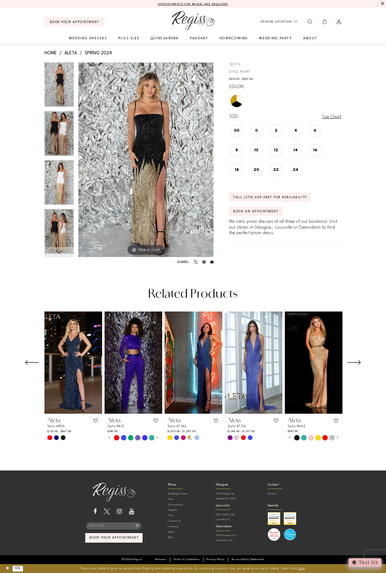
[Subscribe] (137, 526)
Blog (170, 537)
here (301, 568)
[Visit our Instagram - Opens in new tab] (119, 511)
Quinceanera (175, 504)
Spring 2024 (98, 53)
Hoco (171, 515)
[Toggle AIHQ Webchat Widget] (364, 562)
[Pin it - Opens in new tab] (204, 262)
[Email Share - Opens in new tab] (212, 262)
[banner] (193, 20)
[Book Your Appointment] (74, 22)
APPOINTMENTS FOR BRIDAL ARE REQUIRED (193, 4)
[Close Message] (382, 4)
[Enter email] (114, 526)
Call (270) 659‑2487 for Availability (271, 197)
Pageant (172, 510)
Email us (272, 493)
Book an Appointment (256, 211)
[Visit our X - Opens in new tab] (107, 511)
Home (50, 53)
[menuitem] (74, 22)
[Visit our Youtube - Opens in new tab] (131, 511)
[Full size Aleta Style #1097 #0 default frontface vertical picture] (145, 160)
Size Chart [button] (331, 117)
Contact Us (174, 521)
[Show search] (310, 21)
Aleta (70, 53)
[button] (324, 21)
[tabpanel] (59, 86)
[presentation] (73, 363)
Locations (173, 526)
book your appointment (114, 538)
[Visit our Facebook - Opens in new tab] (95, 511)
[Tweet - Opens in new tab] (195, 262)
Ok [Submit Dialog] (18, 568)
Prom (170, 499)
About (171, 532)
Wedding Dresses (177, 493)
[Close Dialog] (7, 568)
